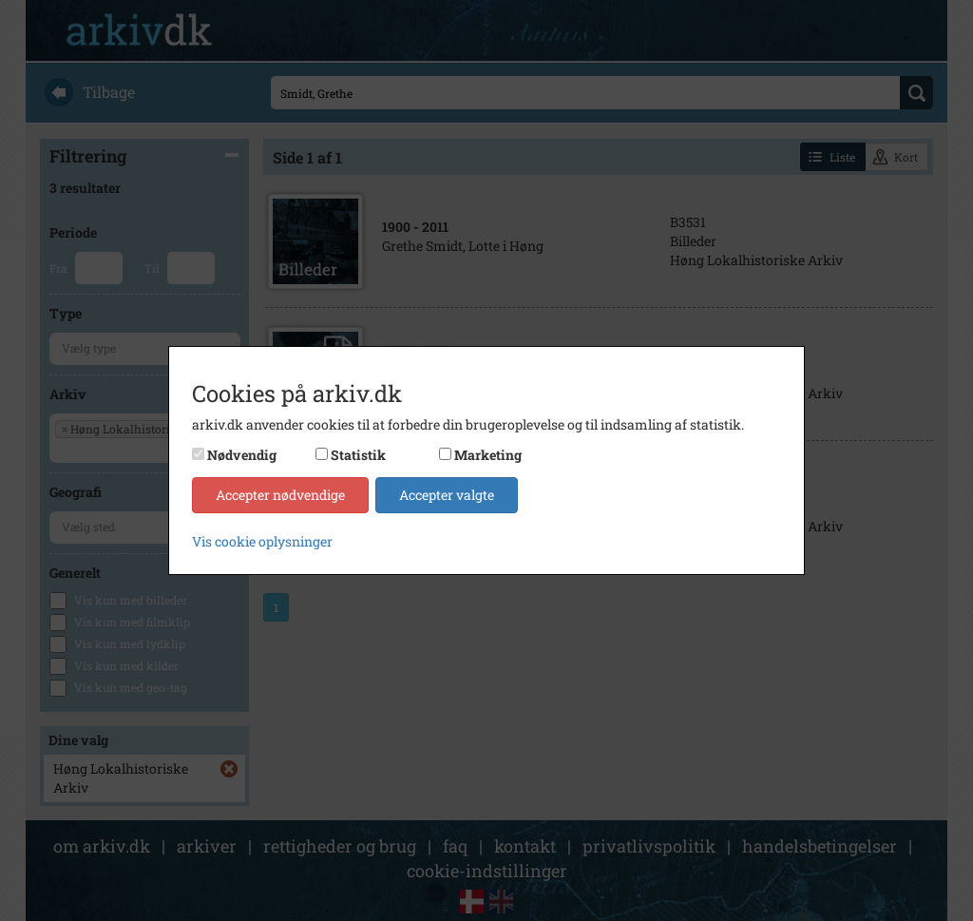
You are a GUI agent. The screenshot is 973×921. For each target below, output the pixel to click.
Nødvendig (242, 455)
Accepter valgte (446, 495)
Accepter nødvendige (280, 495)
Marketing (488, 455)
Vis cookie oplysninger (262, 541)
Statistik (358, 455)
